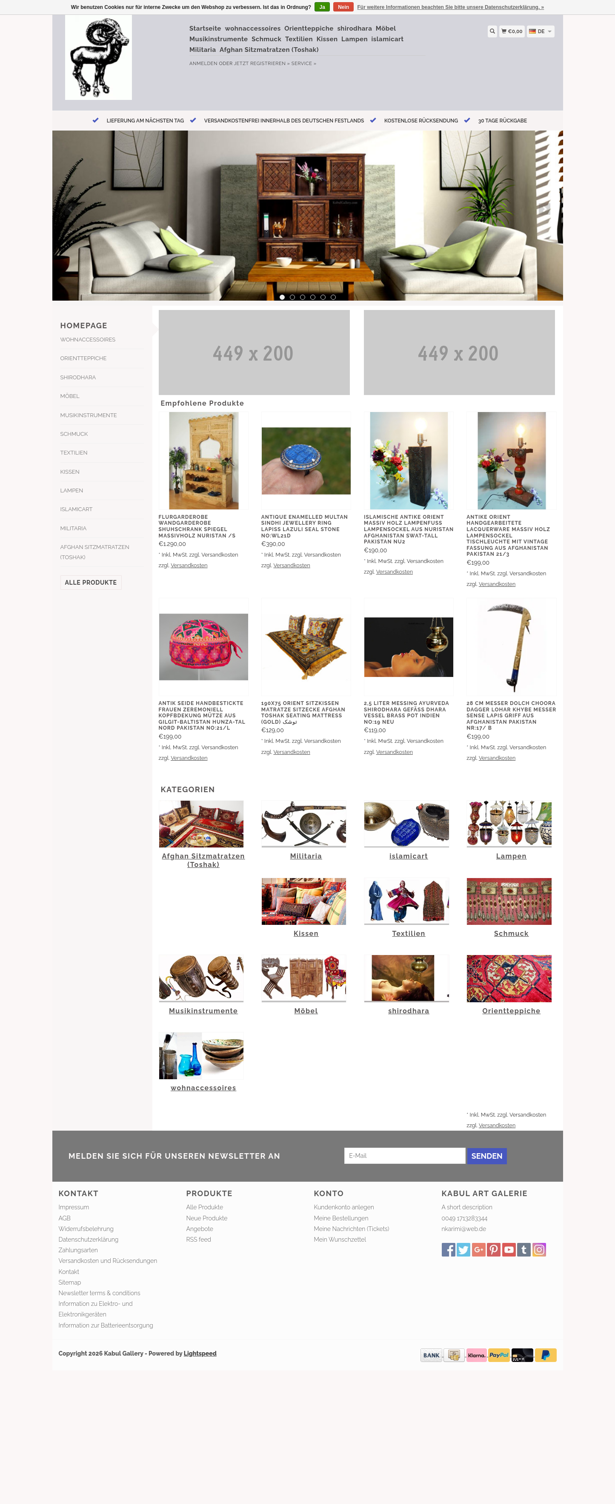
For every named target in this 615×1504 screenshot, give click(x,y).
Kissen (327, 39)
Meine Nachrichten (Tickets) (351, 1228)
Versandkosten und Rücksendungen (108, 1260)
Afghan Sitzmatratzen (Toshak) (269, 50)
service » (304, 63)
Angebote (200, 1228)
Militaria (202, 50)
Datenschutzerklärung (89, 1239)
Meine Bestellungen (341, 1218)
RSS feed (199, 1239)
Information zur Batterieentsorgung (106, 1325)
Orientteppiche (309, 28)
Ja (322, 7)
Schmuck (266, 39)
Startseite (205, 28)
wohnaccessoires (252, 28)
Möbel (386, 28)
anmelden (203, 63)
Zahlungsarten (78, 1250)
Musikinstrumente (218, 39)
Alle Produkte (91, 582)
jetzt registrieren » (262, 63)
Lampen (354, 39)
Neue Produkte (207, 1218)
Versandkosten (189, 565)
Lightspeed (200, 1353)
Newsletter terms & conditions (99, 1293)
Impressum (74, 1207)
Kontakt (69, 1271)
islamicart (388, 39)
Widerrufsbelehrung (86, 1228)
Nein (343, 7)
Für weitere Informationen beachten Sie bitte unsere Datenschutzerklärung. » (451, 7)
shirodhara (354, 28)
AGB (65, 1218)
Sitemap (70, 1282)
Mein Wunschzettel (340, 1239)
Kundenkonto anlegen (344, 1207)
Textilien (299, 39)
